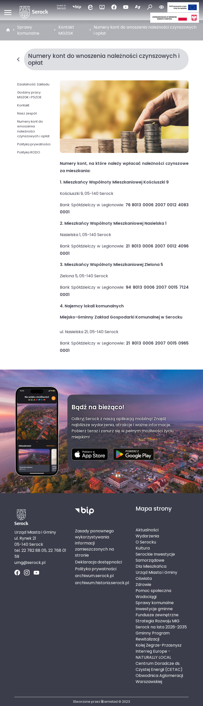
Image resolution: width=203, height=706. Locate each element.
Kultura (143, 548)
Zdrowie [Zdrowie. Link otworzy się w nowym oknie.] (143, 584)
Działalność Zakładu (33, 84)
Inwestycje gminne (154, 609)
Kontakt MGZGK (66, 30)
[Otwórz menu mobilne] (8, 12)
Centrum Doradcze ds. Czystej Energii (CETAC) (159, 666)
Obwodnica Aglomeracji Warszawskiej (159, 679)
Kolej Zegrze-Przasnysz (159, 645)
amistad (109, 701)
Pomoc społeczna (153, 591)
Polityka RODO (28, 152)
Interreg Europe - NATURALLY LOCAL (153, 654)
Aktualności (147, 530)
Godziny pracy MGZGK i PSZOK (29, 94)
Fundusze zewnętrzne (157, 615)
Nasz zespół (27, 113)
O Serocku (146, 542)
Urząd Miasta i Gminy (156, 572)
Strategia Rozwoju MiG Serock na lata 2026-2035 (161, 624)
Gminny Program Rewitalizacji (153, 636)
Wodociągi (146, 597)
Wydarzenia (147, 536)
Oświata (144, 578)
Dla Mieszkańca (151, 566)
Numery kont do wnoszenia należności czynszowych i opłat (145, 30)
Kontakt (23, 105)
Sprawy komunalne (28, 30)
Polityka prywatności (33, 144)
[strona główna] (8, 30)
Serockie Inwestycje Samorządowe (155, 557)
